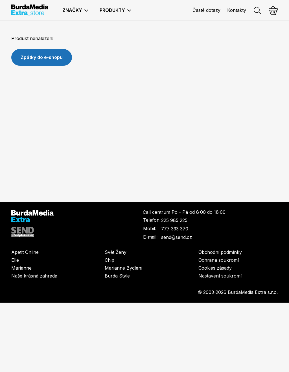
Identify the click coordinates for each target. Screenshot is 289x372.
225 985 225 (174, 220)
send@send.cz (176, 237)
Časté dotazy (206, 10)
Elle (15, 260)
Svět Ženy (115, 252)
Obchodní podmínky (220, 252)
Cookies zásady (215, 268)
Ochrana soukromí (218, 260)
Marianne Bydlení (123, 268)
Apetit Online (25, 252)
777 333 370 (174, 229)
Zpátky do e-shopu (42, 57)
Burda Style (117, 276)
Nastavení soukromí (220, 276)
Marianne (21, 268)
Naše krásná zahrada (34, 276)
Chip (109, 260)
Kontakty (236, 10)
